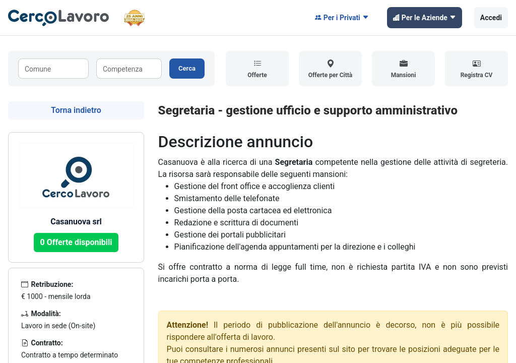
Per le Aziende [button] (424, 18)
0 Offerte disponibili (76, 242)
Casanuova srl (76, 221)
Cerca (187, 68)
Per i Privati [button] (342, 18)
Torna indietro (76, 110)
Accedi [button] (491, 18)
